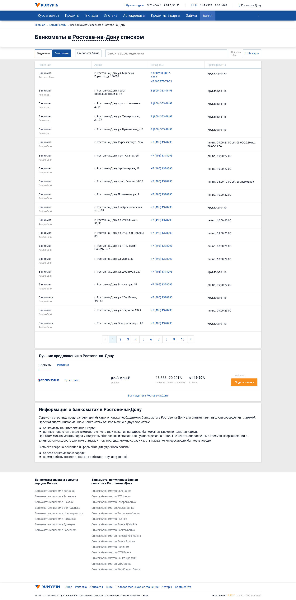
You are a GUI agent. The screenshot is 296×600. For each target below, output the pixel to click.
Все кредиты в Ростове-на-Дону (148, 395)
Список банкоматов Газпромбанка (114, 502)
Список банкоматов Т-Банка (109, 519)
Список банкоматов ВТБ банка (111, 496)
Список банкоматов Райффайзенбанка (116, 535)
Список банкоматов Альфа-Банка (113, 507)
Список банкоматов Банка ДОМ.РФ (114, 524)
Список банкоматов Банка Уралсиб (114, 558)
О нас (68, 586)
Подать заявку (244, 382)
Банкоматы (61, 53)
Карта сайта (183, 586)
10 (182, 339)
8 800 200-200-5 (161, 73)
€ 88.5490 (221, 5)
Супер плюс (72, 380)
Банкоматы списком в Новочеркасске (59, 513)
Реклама (81, 586)
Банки (208, 15)
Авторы (167, 586)
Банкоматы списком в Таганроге (55, 496)
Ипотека (110, 15)
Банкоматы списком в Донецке (55, 524)
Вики (109, 586)
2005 (154, 77)
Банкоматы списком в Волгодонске (57, 507)
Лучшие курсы (134, 5)
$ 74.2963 (206, 5)
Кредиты (72, 15)
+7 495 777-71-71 (161, 81)
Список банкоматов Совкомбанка (113, 530)
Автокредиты (134, 15)
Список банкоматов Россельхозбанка (116, 513)
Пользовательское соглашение (137, 586)
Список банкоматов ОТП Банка (111, 552)
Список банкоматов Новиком (110, 547)
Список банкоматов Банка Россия (113, 541)
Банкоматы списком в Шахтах (54, 502)
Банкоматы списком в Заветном (55, 530)
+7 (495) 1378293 (161, 142)
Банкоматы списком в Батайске (55, 519)
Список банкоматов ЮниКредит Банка (116, 569)
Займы (191, 15)
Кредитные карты (165, 15)
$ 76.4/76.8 (154, 5)
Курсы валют (48, 15)
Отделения (43, 53)
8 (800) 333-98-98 (161, 90)
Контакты (96, 586)
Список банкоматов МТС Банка (111, 563)
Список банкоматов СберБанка (111, 491)
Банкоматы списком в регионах (55, 491)
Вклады (91, 15)
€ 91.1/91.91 (172, 5)
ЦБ (194, 5)
